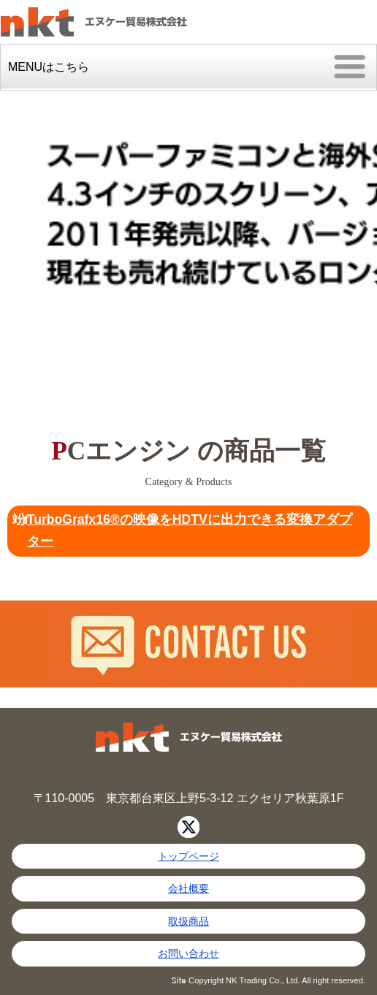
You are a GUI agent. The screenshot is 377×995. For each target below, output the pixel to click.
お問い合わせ (188, 953)
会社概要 (188, 888)
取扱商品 (188, 921)
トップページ (188, 856)
